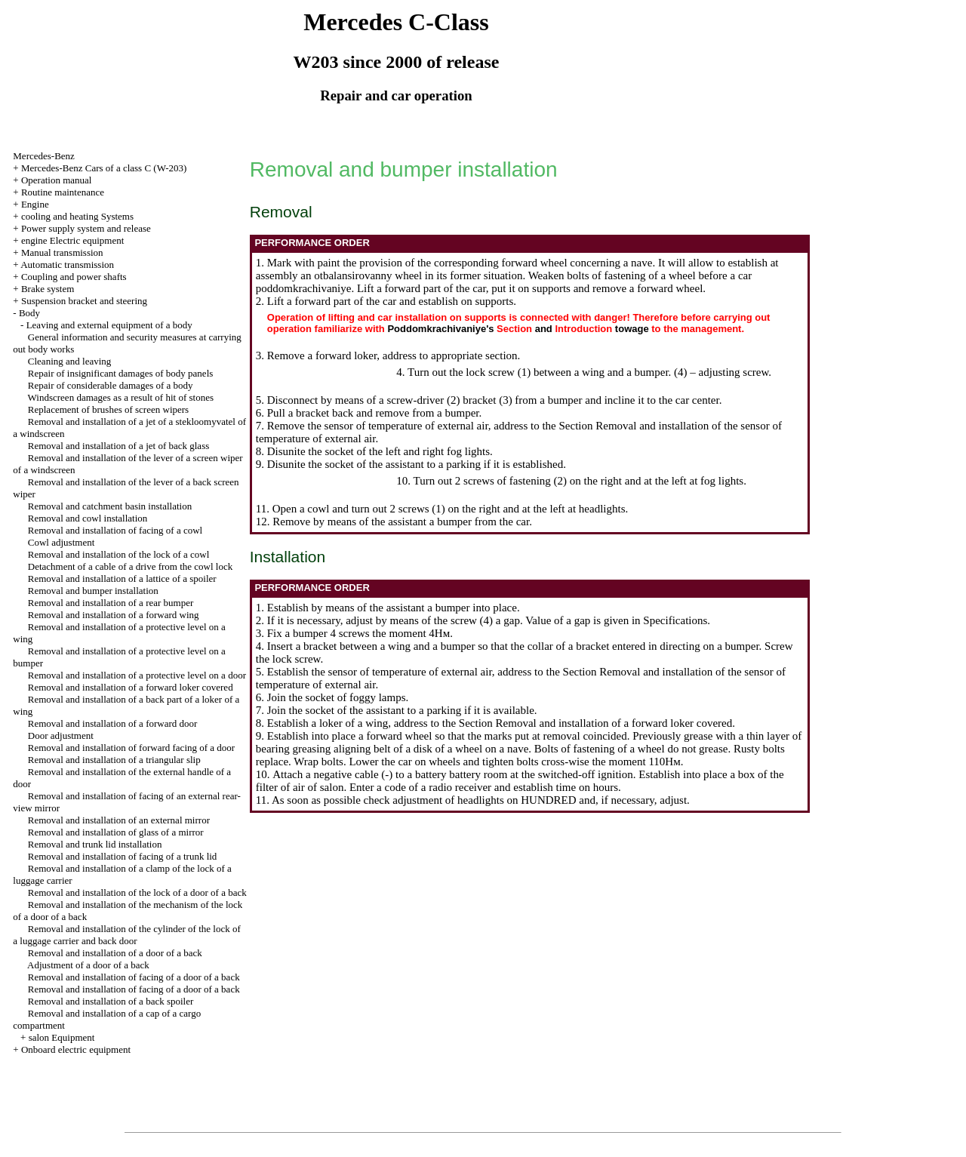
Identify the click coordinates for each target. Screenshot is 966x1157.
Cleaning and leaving (69, 361)
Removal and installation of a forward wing (113, 614)
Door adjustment (61, 735)
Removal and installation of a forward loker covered (130, 687)
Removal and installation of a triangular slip (114, 759)
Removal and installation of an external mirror (119, 820)
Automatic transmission (67, 264)
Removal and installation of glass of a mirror (116, 832)
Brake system (47, 288)
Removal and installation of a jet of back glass (118, 445)
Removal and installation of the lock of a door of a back (137, 892)
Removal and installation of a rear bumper (110, 602)
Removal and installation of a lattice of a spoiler (122, 578)
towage (632, 328)
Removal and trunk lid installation (95, 844)
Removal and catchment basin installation (110, 506)
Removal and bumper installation (93, 590)
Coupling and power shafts (74, 276)
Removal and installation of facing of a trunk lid (122, 856)
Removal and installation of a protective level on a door (137, 675)
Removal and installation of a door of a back (115, 953)
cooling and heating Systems (77, 216)
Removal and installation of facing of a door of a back (134, 977)
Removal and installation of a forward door (113, 723)
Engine (35, 204)
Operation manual (56, 180)
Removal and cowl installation (88, 518)
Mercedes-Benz (44, 156)
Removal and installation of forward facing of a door (131, 747)
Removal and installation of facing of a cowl (115, 530)
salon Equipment (62, 1037)
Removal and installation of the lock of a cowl (118, 554)
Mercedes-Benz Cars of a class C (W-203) (103, 168)
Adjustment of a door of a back (88, 965)
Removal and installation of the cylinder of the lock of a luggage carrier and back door (126, 934)
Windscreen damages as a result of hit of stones (121, 397)
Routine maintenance (62, 192)
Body (29, 312)
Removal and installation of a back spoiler (111, 1001)
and (543, 328)
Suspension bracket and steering (84, 300)
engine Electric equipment (72, 240)
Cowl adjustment (61, 542)
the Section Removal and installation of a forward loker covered (587, 723)
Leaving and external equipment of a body (109, 325)
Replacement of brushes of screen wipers (108, 409)
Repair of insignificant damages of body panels (121, 373)
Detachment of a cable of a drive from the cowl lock (130, 566)
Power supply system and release (86, 228)
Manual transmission (62, 252)
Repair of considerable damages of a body (110, 385)
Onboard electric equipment (76, 1049)
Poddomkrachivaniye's (440, 328)
